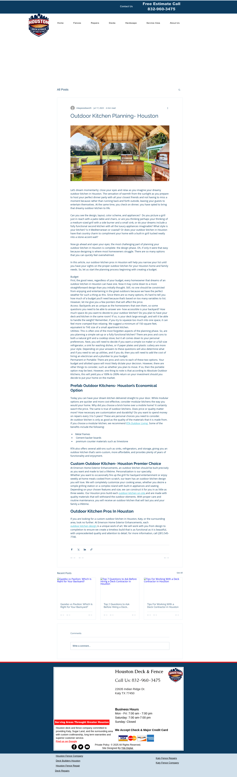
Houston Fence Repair (68, 765)
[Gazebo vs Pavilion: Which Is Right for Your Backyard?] (76, 588)
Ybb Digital (127, 748)
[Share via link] (91, 549)
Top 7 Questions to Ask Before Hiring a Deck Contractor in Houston (117, 605)
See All (180, 572)
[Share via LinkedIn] (85, 549)
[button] (179, 90)
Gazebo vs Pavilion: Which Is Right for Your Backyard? (76, 605)
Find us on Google (66, 741)
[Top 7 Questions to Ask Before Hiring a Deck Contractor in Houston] (120, 588)
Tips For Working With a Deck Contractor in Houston (163, 605)
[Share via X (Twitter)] (78, 549)
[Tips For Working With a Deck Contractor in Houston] (163, 588)
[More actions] (167, 108)
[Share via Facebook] (71, 549)
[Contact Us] (126, 6)
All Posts (63, 89)
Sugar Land (78, 731)
